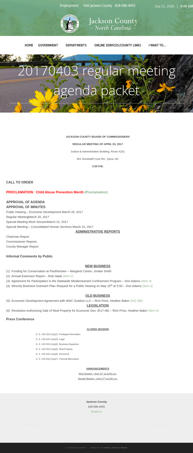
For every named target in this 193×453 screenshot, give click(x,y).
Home (29, 45)
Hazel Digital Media (115, 447)
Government (48, 45)
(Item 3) (146, 281)
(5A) (133, 300)
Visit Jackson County (97, 5)
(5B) (140, 300)
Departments (76, 45)
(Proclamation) (96, 192)
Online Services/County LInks (117, 45)
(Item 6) (153, 310)
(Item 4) (147, 286)
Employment (69, 5)
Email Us (96, 411)
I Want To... (157, 45)
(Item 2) (68, 276)
